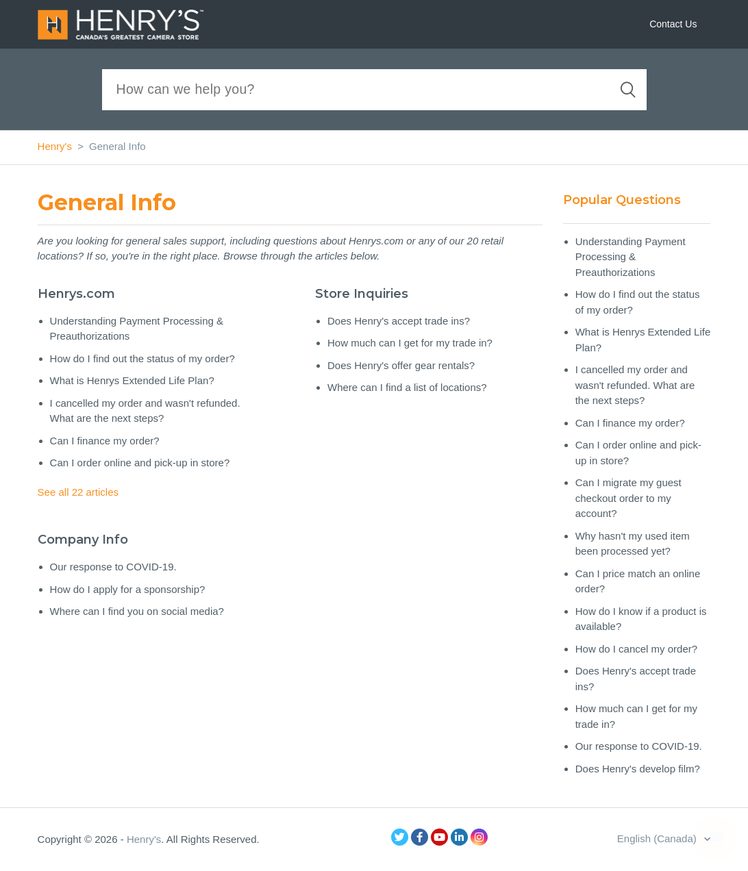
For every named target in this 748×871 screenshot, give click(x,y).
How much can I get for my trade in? (410, 343)
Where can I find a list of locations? (407, 387)
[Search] (374, 89)
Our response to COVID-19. (113, 566)
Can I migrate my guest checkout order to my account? (628, 498)
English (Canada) (658, 838)
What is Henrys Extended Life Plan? (132, 380)
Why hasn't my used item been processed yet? (632, 543)
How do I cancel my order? (636, 649)
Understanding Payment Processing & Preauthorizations (136, 328)
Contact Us (673, 23)
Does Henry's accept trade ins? (398, 321)
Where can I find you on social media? (137, 611)
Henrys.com (76, 293)
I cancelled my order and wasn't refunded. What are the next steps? (145, 411)
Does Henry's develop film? (637, 768)
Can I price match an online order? (638, 581)
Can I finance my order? (105, 440)
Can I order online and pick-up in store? (140, 462)
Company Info (83, 539)
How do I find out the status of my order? (142, 358)
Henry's (55, 146)
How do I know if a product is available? (641, 619)
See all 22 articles (78, 492)
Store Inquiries (361, 293)
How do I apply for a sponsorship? (127, 589)
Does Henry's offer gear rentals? (401, 365)
